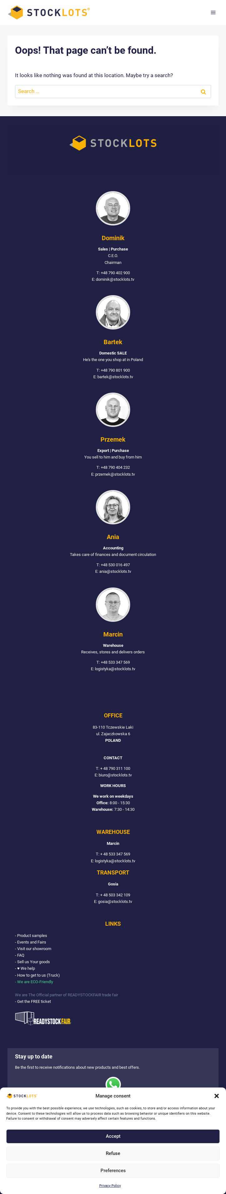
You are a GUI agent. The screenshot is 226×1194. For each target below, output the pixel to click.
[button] (217, 1096)
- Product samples (31, 935)
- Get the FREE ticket (33, 1001)
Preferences (113, 1170)
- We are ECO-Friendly (34, 981)
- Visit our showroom (33, 948)
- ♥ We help (25, 968)
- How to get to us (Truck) (37, 975)
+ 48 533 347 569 (115, 854)
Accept (113, 1136)
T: (98, 768)
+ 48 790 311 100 (115, 768)
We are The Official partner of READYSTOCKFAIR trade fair (66, 995)
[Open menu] (213, 12)
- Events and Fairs (30, 942)
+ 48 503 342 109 (115, 895)
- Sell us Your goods (32, 962)
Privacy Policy (110, 1186)
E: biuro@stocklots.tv (113, 775)
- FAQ (19, 955)
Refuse (113, 1153)
